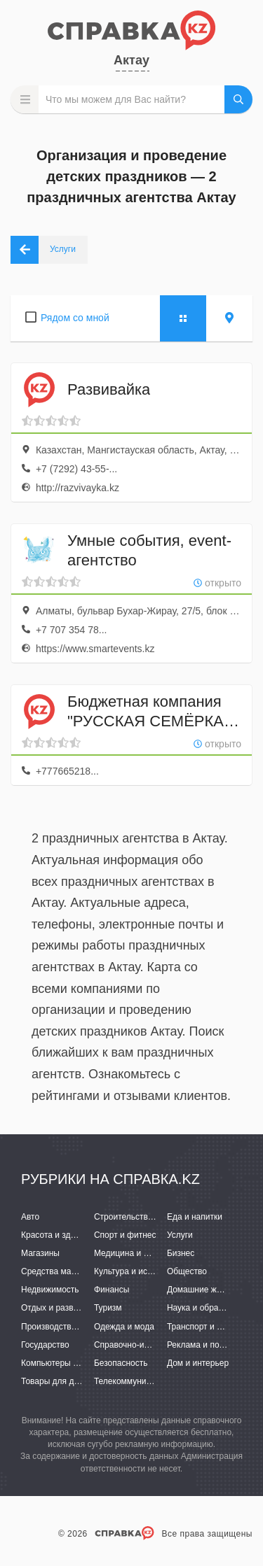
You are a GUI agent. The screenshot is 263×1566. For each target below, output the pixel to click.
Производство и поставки (70, 1327)
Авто (30, 1217)
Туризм (108, 1308)
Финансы (111, 1290)
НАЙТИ (238, 99)
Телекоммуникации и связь (147, 1381)
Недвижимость (50, 1290)
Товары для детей (56, 1381)
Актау (131, 60)
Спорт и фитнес (125, 1235)
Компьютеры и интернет (68, 1363)
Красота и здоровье (59, 1235)
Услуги (180, 1235)
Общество (187, 1271)
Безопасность (121, 1363)
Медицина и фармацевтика (147, 1253)
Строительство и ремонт (142, 1217)
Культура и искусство (135, 1271)
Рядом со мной (75, 317)
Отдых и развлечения (63, 1308)
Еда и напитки (194, 1217)
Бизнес (180, 1253)
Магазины (40, 1253)
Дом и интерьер (198, 1363)
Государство (45, 1345)
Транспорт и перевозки (212, 1327)
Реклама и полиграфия (212, 1345)
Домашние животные (208, 1290)
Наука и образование (208, 1308)
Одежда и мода (124, 1327)
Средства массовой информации (86, 1271)
